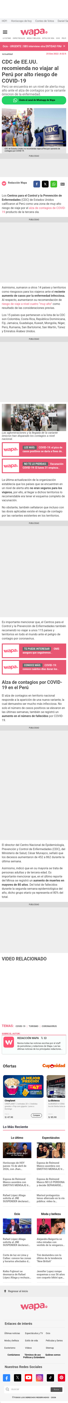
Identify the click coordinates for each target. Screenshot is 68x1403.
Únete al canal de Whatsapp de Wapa (34, 100)
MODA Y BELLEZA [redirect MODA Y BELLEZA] (33, 38)
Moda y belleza (11, 1340)
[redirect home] (34, 35)
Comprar (36, 1115)
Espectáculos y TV (34, 1333)
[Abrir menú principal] (5, 32)
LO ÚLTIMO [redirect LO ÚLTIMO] (7, 38)
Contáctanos (13, 1355)
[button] (64, 46)
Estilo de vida (31, 1340)
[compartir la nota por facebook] (36, 184)
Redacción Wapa (17, 182)
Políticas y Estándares (34, 1357)
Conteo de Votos (44, 21)
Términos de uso (32, 1355)
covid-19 (20, 1026)
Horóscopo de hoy (21, 21)
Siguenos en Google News (63, 184)
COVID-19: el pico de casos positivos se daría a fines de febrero (42, 451)
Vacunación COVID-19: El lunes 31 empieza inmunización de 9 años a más (43, 467)
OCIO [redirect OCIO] (58, 38)
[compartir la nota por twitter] (45, 184)
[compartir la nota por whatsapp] (53, 184)
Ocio (48, 1333)
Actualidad (7, 54)
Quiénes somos (52, 1355)
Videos (28, 1348)
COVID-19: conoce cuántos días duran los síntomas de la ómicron (40, 669)
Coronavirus (49, 1026)
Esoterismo (9, 1348)
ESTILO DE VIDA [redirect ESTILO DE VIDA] (48, 38)
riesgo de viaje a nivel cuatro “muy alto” (27, 304)
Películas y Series (54, 1340)
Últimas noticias (12, 1333)
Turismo (33, 1026)
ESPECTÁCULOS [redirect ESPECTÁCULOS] (19, 38)
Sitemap (50, 1348)
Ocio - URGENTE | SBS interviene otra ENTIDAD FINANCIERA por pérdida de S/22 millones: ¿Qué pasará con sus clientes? (32, 46)
